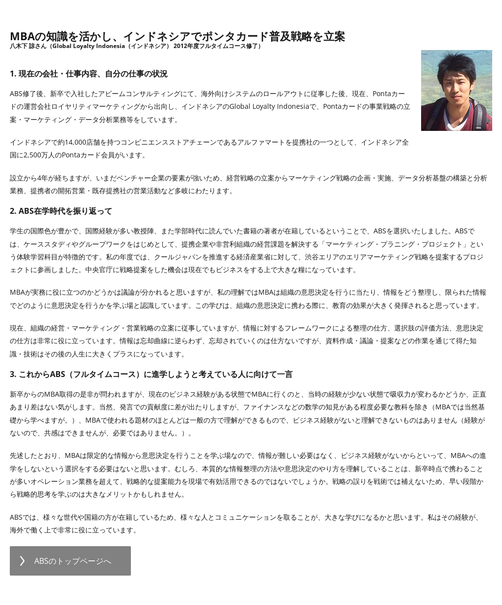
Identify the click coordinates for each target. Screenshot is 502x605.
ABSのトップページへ (72, 560)
